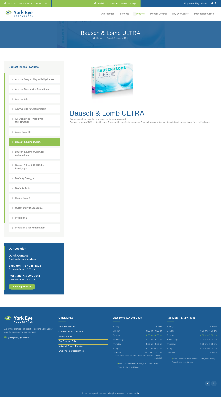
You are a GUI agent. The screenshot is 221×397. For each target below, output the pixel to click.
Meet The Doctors (67, 326)
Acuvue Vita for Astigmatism (30, 109)
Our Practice (107, 14)
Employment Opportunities (71, 351)
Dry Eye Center (180, 14)
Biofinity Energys (24, 178)
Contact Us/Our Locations (70, 331)
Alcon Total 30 (23, 132)
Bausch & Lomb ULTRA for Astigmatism (29, 153)
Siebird (136, 393)
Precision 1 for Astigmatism (30, 227)
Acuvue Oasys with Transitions (32, 89)
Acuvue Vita (21, 99)
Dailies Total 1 (22, 198)
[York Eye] (18, 13)
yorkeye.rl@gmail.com (197, 3)
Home (99, 38)
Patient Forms (65, 336)
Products (140, 14)
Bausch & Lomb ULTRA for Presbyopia (29, 167)
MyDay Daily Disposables (29, 208)
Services (124, 14)
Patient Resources (204, 14)
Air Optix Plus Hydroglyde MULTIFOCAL (29, 120)
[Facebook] (215, 3)
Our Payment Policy (67, 341)
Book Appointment (22, 286)
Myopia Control (158, 14)
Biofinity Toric (22, 188)
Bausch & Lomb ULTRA (28, 142)
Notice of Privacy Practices (71, 346)
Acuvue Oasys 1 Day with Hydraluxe (34, 79)
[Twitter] (212, 3)
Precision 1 (21, 218)
